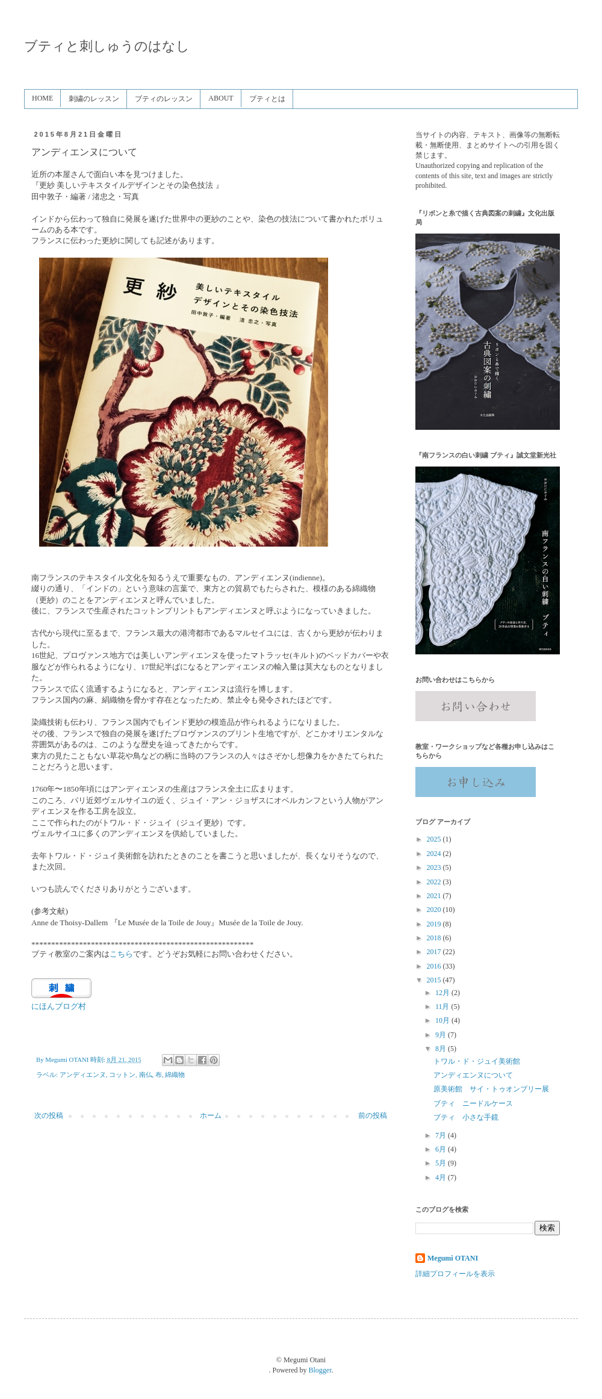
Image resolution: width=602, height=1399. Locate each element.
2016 (435, 966)
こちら (121, 953)
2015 (435, 980)
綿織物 (175, 1074)
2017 (435, 952)
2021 (435, 896)
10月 (443, 1020)
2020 (435, 909)
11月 (443, 1006)
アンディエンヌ (83, 1074)
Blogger (320, 1370)
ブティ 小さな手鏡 (465, 1117)
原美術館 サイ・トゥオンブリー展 (491, 1089)
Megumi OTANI (452, 1258)
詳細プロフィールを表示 (455, 1274)
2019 (435, 924)
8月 (441, 1048)
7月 (441, 1135)
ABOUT (220, 98)
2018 (435, 938)
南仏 (145, 1074)
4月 (441, 1177)
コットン (122, 1074)
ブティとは (267, 99)
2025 (435, 839)
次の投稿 (48, 1115)
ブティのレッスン (164, 99)
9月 (441, 1035)
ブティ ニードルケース (473, 1103)
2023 (435, 867)
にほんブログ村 (58, 1006)
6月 (441, 1149)
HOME (42, 98)
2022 (435, 882)
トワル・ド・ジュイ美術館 (476, 1061)
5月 (441, 1163)
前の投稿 (372, 1115)
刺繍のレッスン (94, 99)
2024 (435, 853)
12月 (443, 992)
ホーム (211, 1115)
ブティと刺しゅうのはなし (107, 46)
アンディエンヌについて (473, 1075)
